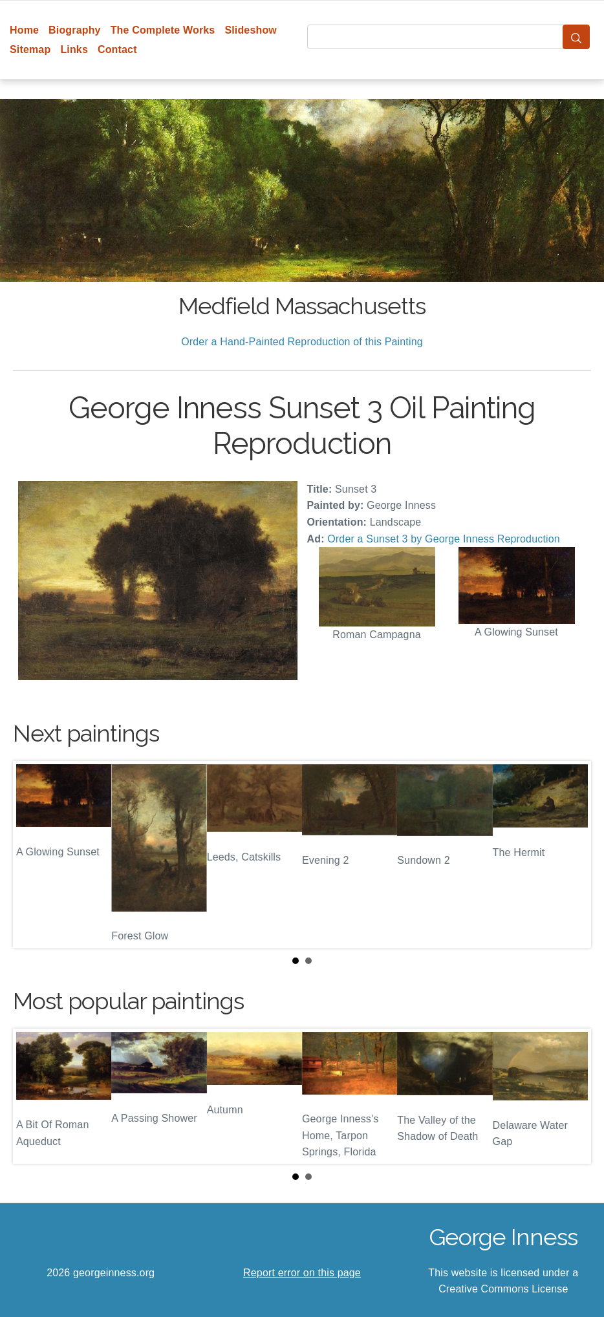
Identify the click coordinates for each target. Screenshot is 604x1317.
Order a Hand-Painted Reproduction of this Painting (302, 341)
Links (74, 49)
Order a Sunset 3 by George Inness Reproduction (443, 538)
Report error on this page (302, 1272)
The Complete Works (163, 30)
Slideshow (250, 30)
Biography (75, 30)
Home (24, 30)
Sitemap (30, 49)
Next (571, 854)
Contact (117, 49)
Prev (33, 854)
